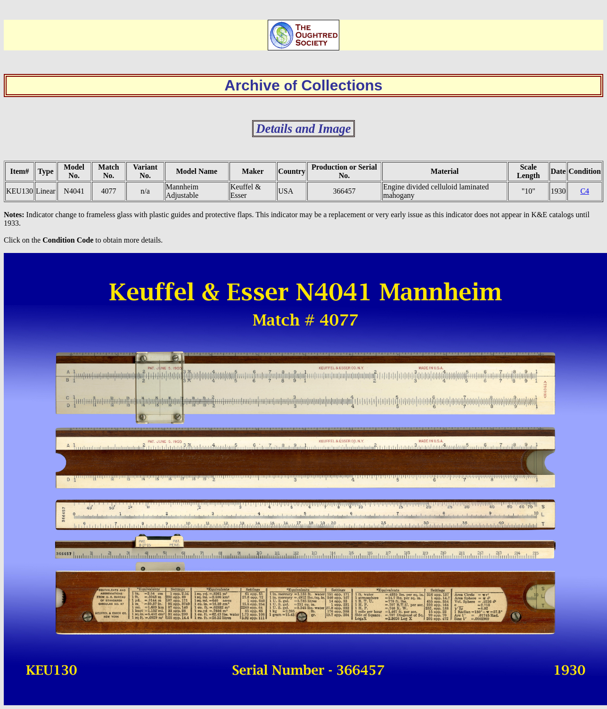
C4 (584, 191)
